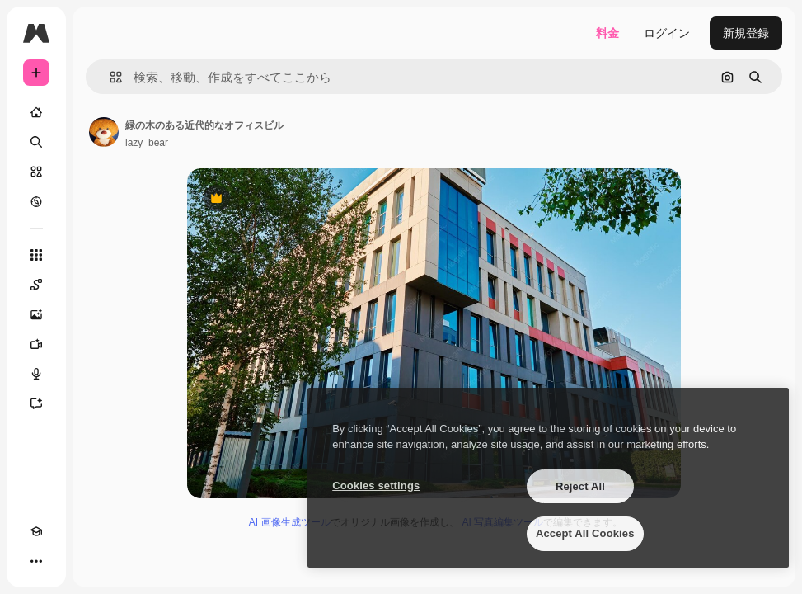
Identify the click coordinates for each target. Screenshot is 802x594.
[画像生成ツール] (36, 314)
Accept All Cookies (585, 533)
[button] (109, 77)
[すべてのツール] (36, 255)
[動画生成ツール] (36, 344)
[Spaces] (36, 284)
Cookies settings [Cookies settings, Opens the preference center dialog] (376, 485)
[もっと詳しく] (36, 201)
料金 (607, 33)
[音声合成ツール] (36, 374)
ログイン (667, 33)
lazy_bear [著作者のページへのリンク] (146, 142)
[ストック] (36, 171)
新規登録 (746, 33)
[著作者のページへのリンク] (104, 132)
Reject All (580, 486)
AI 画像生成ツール (290, 522)
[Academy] (36, 531)
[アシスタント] (36, 403)
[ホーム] (36, 112)
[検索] (36, 142)
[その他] (36, 561)
